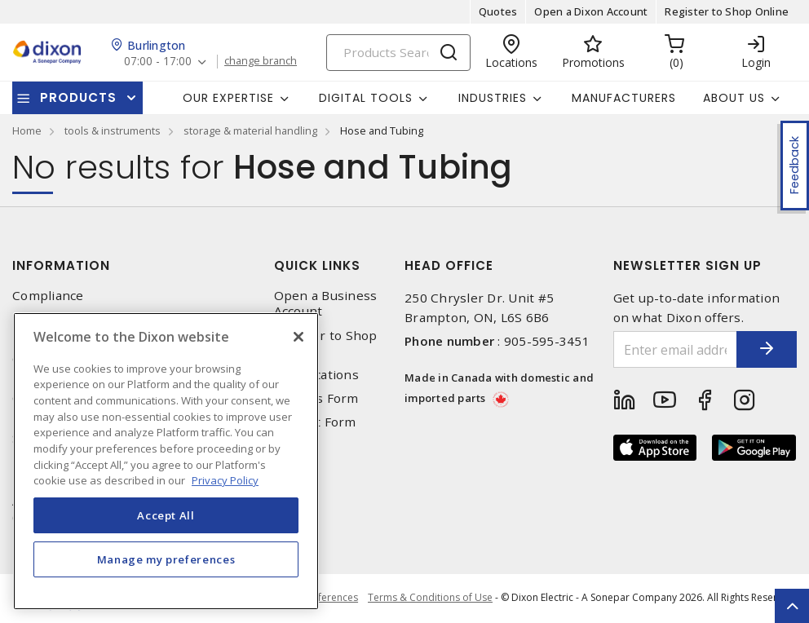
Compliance (48, 295)
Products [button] (78, 97)
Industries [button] (492, 98)
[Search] (398, 52)
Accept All (166, 515)
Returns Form (316, 398)
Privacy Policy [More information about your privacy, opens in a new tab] (225, 480)
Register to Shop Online (727, 11)
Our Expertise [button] (228, 98)
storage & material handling (250, 130)
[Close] (298, 337)
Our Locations (316, 374)
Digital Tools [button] (366, 98)
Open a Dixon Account (591, 11)
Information (61, 265)
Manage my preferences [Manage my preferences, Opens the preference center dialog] (166, 559)
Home (27, 130)
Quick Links (317, 265)
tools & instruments (112, 130)
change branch (263, 61)
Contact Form (315, 422)
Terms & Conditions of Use (430, 598)
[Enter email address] (665, 349)
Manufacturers (624, 98)
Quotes (498, 11)
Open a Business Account (326, 303)
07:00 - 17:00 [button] (158, 61)
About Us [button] (734, 98)
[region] (166, 461)
